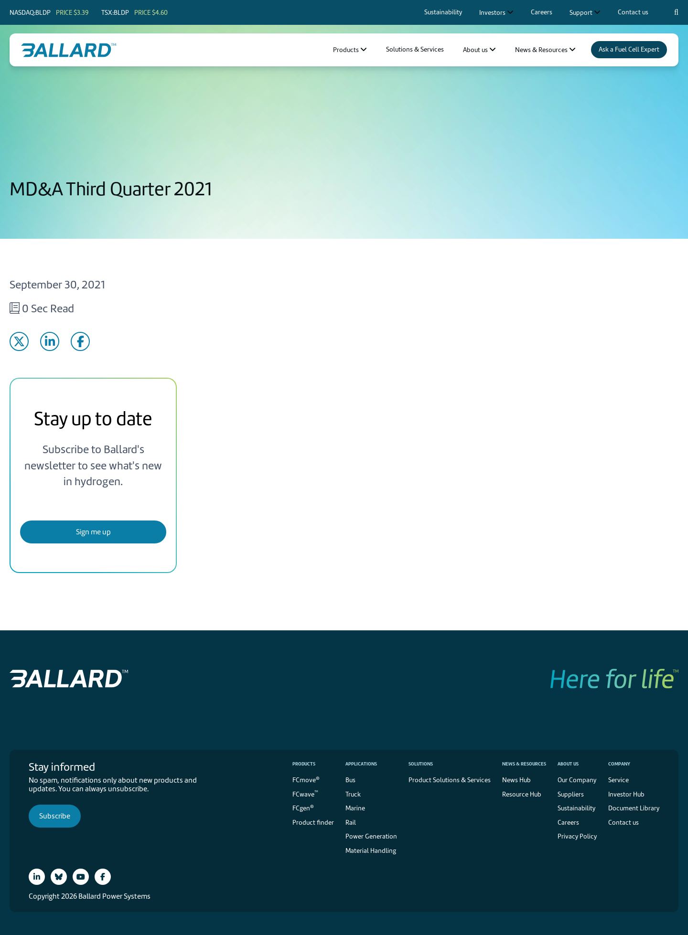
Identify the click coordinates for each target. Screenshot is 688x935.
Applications (361, 763)
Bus (350, 780)
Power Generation (371, 836)
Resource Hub (521, 794)
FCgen (303, 807)
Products (303, 763)
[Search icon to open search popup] (676, 12)
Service (618, 780)
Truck (353, 794)
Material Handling (370, 851)
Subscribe (54, 816)
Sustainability (576, 808)
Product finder (313, 822)
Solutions (420, 763)
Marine (355, 808)
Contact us (623, 822)
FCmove (306, 779)
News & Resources (524, 763)
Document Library (633, 808)
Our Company (577, 780)
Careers (568, 822)
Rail (350, 822)
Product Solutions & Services (449, 780)
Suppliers (571, 794)
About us (568, 763)
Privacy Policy (577, 836)
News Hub (516, 780)
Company (619, 763)
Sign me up (93, 532)
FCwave (305, 793)
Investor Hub (626, 794)
